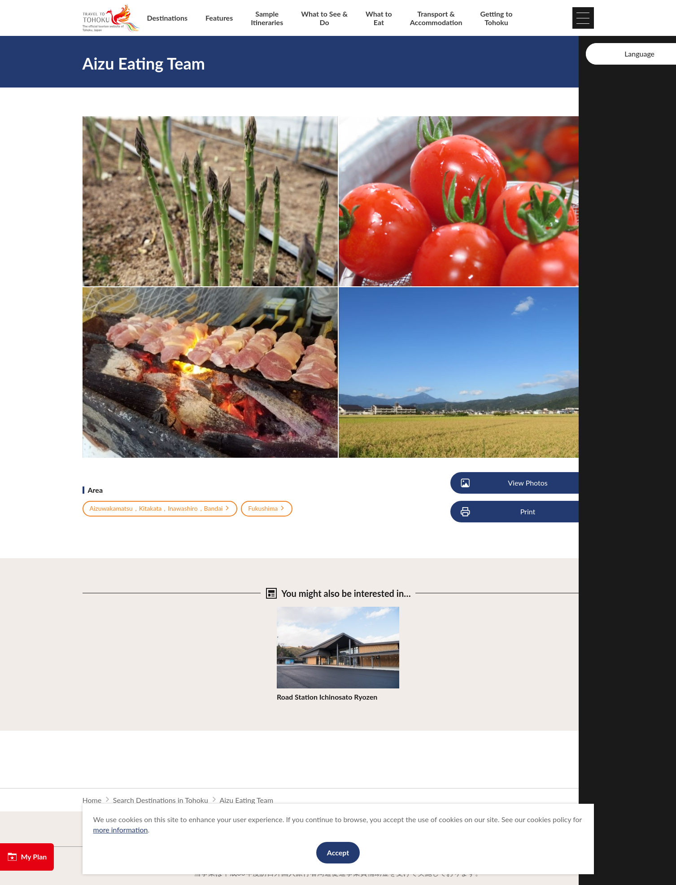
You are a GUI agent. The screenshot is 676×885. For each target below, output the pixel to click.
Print (499, 512)
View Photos (505, 483)
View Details (296, 611)
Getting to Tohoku (496, 17)
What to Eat (379, 17)
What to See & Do (324, 17)
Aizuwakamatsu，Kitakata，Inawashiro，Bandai (160, 508)
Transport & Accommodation (436, 17)
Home (92, 800)
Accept (338, 852)
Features (219, 17)
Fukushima (266, 508)
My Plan (27, 857)
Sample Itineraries (267, 17)
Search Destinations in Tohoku (160, 800)
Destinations (167, 17)
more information (120, 829)
